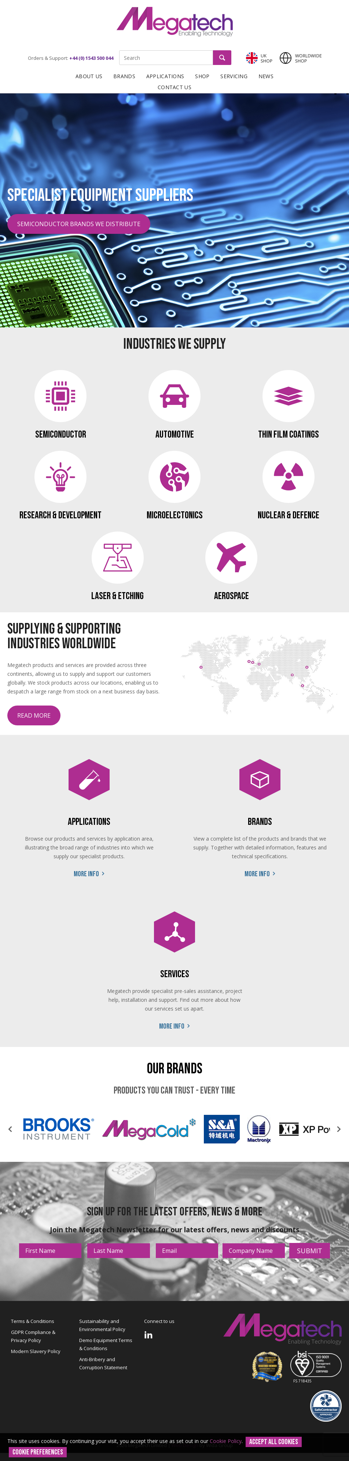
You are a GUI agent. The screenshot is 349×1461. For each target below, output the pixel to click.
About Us (89, 76)
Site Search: (119, 50)
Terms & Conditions (32, 1321)
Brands (124, 76)
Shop (202, 76)
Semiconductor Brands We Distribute (78, 224)
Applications (165, 76)
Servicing (233, 76)
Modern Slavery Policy (35, 1351)
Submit (309, 1250)
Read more (34, 715)
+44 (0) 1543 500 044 (91, 58)
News (265, 76)
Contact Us (174, 87)
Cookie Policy (226, 1441)
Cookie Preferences (37, 1452)
